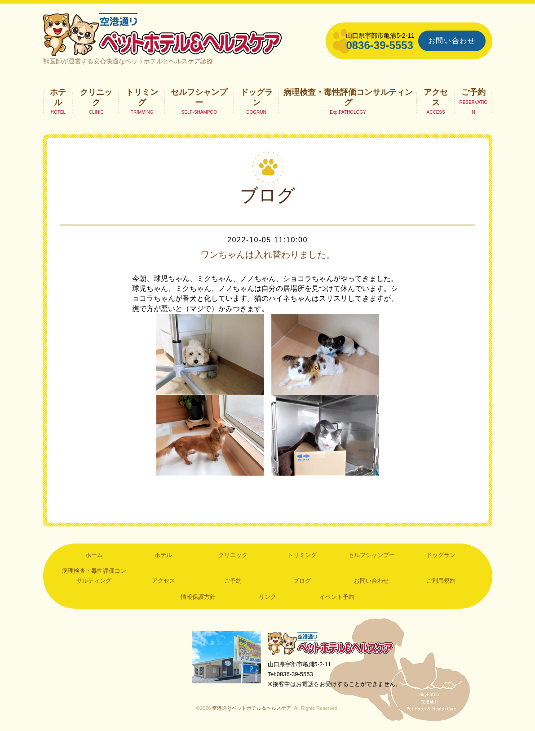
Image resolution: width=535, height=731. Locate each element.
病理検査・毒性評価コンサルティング (348, 97)
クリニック (96, 97)
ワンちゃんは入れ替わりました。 (267, 254)
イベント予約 (336, 596)
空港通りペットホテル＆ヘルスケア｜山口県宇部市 (162, 33)
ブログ (302, 580)
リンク (267, 596)
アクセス (436, 97)
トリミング (142, 97)
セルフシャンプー (199, 97)
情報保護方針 (198, 596)
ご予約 (473, 92)
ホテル (58, 97)
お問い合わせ (452, 41)
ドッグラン (256, 97)
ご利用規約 (440, 580)
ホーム (94, 555)
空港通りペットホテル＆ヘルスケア (331, 643)
